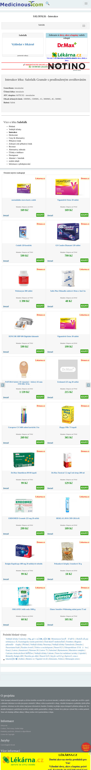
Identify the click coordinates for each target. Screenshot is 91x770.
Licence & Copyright (7, 734)
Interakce (13, 132)
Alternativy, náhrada (17, 149)
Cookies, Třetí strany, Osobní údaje (12, 728)
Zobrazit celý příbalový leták (20, 144)
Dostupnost (13, 155)
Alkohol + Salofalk (16, 158)
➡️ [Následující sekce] (88, 385)
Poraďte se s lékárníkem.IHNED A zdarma (86, 748)
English (7, 745)
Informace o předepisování (19, 164)
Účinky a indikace (16, 152)
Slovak (12, 745)
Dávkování (13, 135)
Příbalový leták (15, 141)
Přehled (12, 126)
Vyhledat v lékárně (23, 44)
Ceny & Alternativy (17, 138)
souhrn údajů (14, 161)
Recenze (12, 147)
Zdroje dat (4, 725)
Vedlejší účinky (15, 129)
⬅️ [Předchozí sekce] (2, 385)
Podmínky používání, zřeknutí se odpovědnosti (16, 731)
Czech (3, 745)
